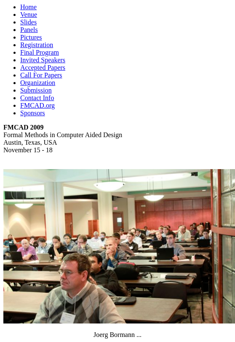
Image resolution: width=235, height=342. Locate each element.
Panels (29, 29)
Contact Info (37, 97)
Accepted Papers (42, 67)
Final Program (39, 52)
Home (28, 7)
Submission (36, 90)
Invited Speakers (42, 60)
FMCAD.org (37, 105)
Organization (37, 82)
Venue (28, 14)
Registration (36, 44)
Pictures (31, 37)
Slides (28, 22)
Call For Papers (41, 75)
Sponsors (32, 113)
